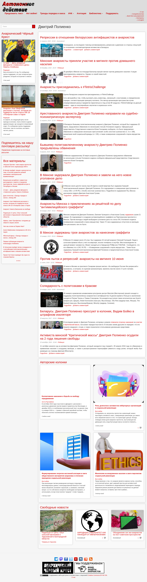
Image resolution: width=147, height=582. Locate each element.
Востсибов (98, 411)
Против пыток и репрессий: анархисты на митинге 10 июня (82, 258)
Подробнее (67, 50)
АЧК (71, 13)
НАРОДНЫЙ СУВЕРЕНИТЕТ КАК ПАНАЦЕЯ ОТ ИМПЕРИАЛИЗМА (91, 534)
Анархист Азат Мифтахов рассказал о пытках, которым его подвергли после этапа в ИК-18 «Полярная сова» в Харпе (17, 111)
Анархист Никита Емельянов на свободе (16, 209)
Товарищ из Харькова (49, 542)
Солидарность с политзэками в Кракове (68, 285)
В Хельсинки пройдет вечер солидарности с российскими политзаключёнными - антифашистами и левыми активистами (17, 249)
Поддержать (112, 13)
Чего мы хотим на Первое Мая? (13, 226)
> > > (18, 261)
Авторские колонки (53, 362)
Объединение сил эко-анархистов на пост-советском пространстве (127, 534)
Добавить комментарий (92, 50)
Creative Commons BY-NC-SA (97, 575)
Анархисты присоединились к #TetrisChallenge (73, 87)
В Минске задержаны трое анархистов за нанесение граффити (85, 232)
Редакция (60, 68)
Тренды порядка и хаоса (52, 13)
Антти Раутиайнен (48, 402)
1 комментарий (78, 50)
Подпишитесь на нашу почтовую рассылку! (17, 144)
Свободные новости (54, 507)
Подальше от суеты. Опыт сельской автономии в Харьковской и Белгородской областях (54, 536)
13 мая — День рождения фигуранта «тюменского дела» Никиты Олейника (16, 65)
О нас (73, 577)
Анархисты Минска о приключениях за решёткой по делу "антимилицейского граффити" (80, 205)
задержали (129, 215)
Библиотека (96, 13)
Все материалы (14, 161)
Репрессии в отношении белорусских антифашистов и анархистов (87, 37)
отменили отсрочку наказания (122, 322)
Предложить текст (14, 13)
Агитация (81, 13)
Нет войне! (31, 13)
